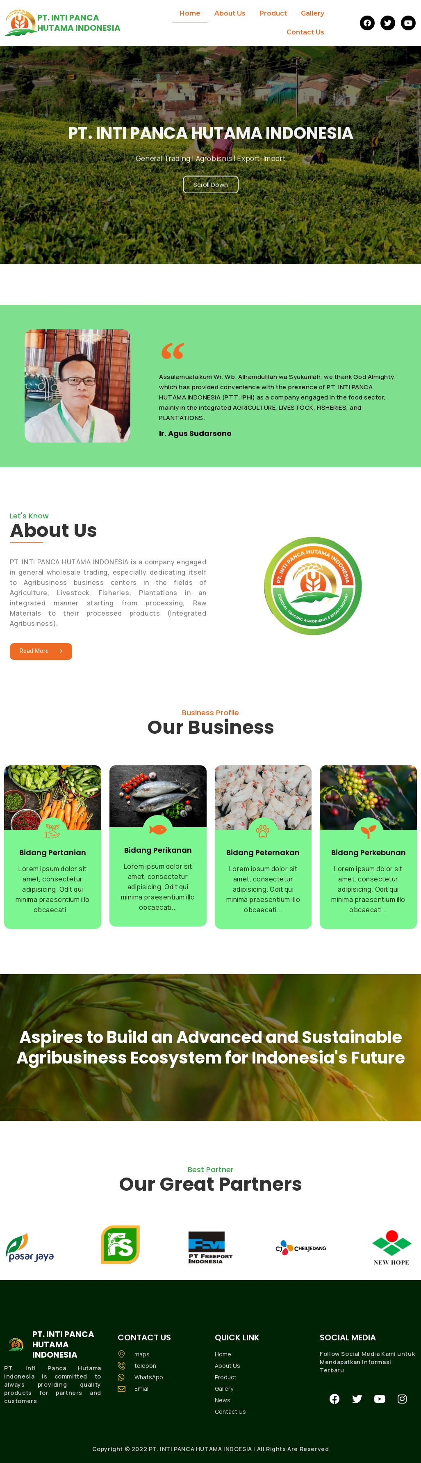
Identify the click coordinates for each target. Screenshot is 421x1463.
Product (273, 13)
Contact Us (305, 32)
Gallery (312, 13)
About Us (230, 13)
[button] (41, 651)
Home (190, 13)
